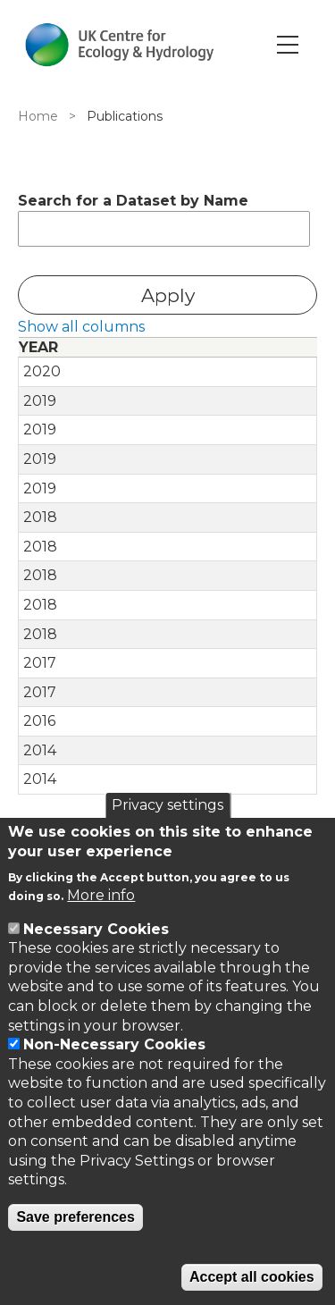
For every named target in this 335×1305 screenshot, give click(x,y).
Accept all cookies (251, 1276)
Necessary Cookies (96, 929)
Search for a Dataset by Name (133, 200)
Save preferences (75, 1217)
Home (38, 116)
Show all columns (81, 326)
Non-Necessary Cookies (114, 1044)
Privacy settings (167, 804)
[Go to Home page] (119, 44)
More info (101, 895)
